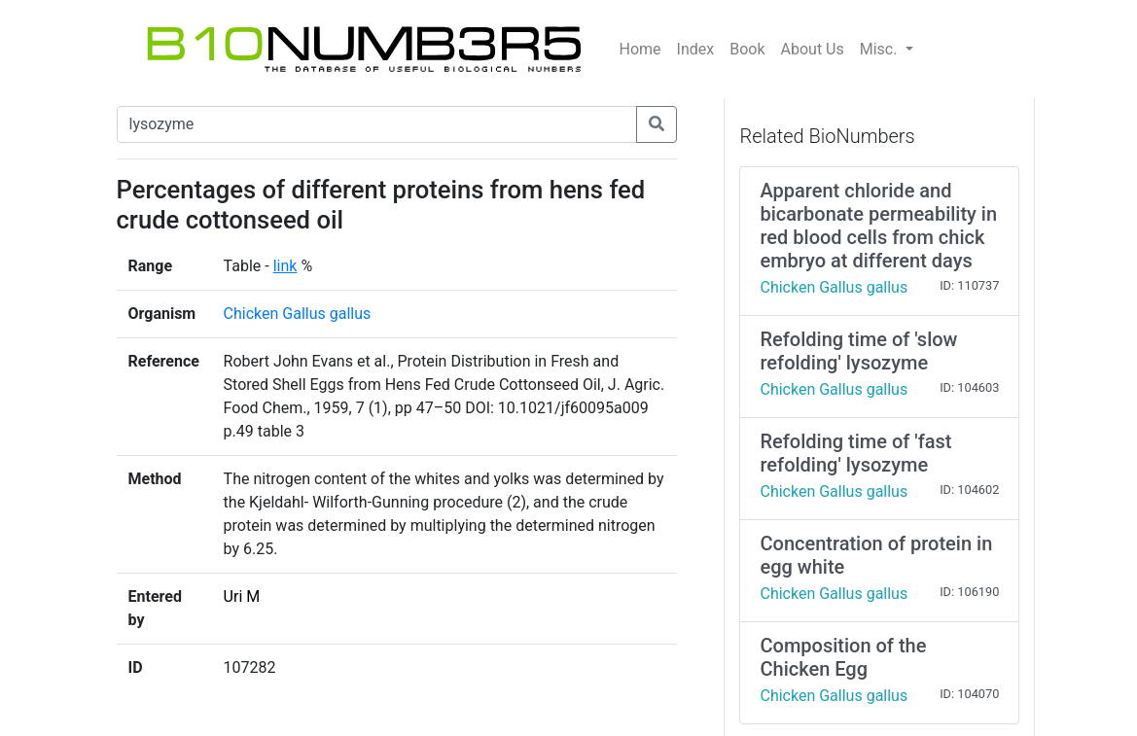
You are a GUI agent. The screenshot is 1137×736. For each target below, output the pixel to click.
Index (696, 49)
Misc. (881, 49)
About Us (812, 49)
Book (746, 49)
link (285, 266)
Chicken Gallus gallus (298, 313)
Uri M (242, 596)
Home (640, 49)
